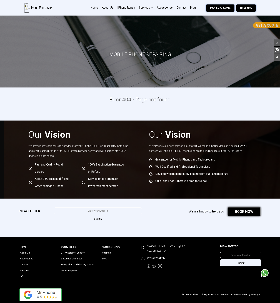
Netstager (256, 294)
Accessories (165, 7)
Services (146, 7)
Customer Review (111, 247)
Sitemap (106, 252)
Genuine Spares (69, 270)
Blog (193, 7)
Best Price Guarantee (71, 258)
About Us (107, 7)
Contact (181, 7)
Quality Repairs (68, 247)
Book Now (246, 8)
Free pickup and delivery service (77, 264)
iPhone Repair (126, 7)
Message (264, 273)
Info (22, 276)
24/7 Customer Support (73, 252)
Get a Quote (267, 25)
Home (94, 7)
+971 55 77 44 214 (220, 8)
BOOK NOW (244, 211)
